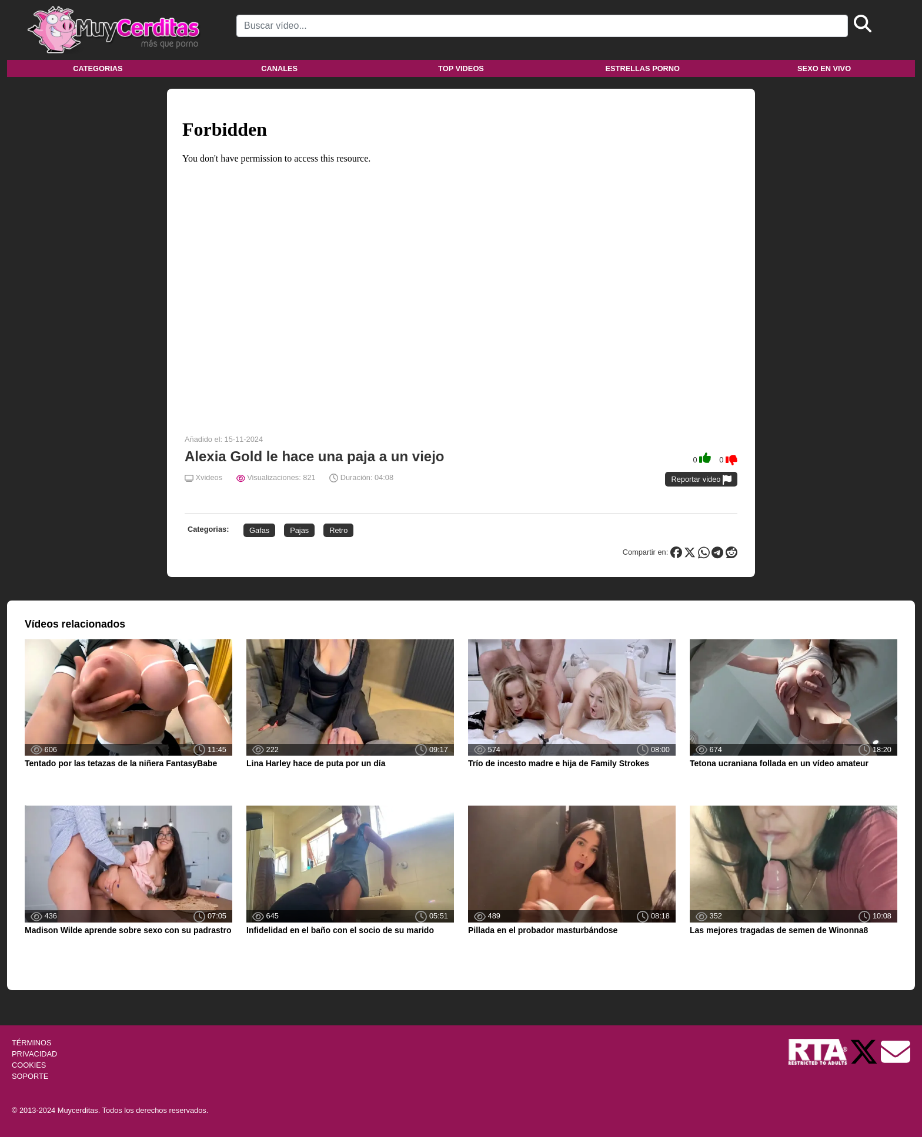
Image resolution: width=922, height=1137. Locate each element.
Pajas (299, 530)
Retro (338, 530)
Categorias (97, 68)
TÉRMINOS (32, 1042)
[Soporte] (895, 1051)
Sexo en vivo (824, 68)
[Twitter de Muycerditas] (865, 1051)
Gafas (259, 530)
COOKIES (29, 1065)
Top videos (461, 68)
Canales (279, 68)
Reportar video (701, 480)
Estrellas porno (643, 68)
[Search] (542, 26)
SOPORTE (30, 1076)
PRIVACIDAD (34, 1053)
